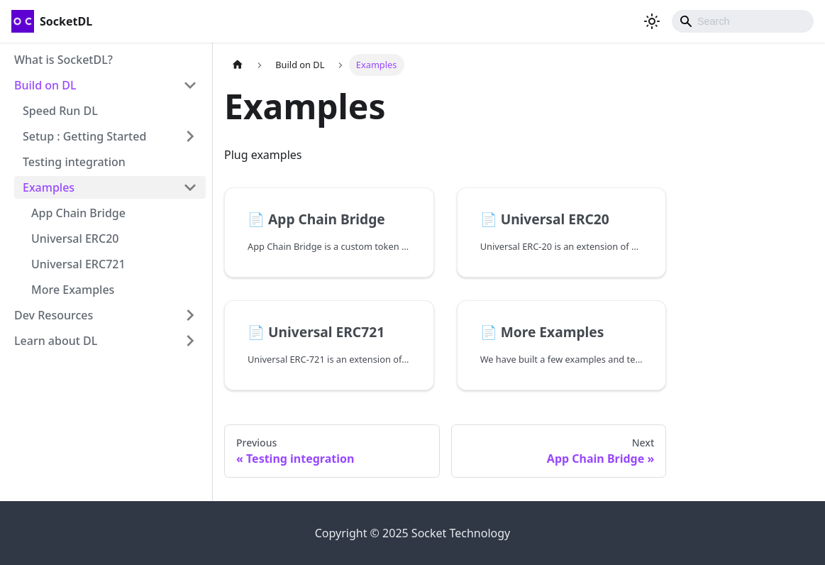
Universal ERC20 (74, 238)
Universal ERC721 (78, 264)
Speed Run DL (60, 111)
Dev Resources (53, 315)
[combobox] (743, 21)
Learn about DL (55, 341)
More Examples (72, 289)
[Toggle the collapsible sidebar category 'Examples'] (190, 187)
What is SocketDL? (63, 59)
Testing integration (74, 162)
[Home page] (237, 65)
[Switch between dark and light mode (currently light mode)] (652, 21)
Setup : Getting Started (84, 136)
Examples (48, 187)
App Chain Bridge (78, 213)
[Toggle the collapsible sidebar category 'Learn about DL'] (190, 340)
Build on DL (45, 85)
